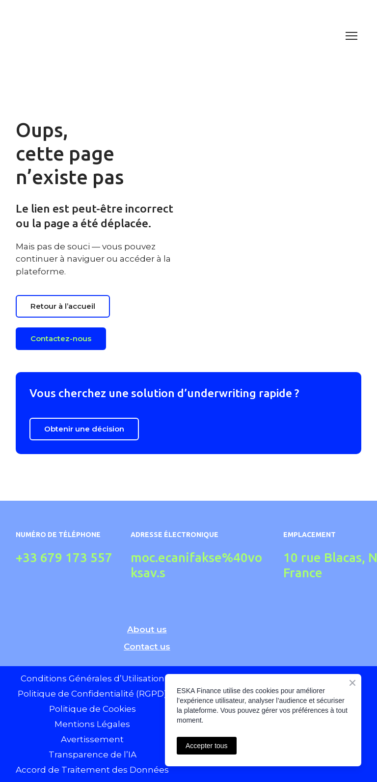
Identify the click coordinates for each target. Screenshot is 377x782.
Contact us (147, 646)
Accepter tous (207, 746)
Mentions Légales (92, 724)
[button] (63, 306)
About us (147, 629)
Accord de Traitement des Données (92, 770)
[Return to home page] (179, 36)
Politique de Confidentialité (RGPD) (92, 694)
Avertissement (92, 739)
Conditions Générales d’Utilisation (92, 678)
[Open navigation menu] (351, 36)
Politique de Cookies (92, 709)
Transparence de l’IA (92, 754)
